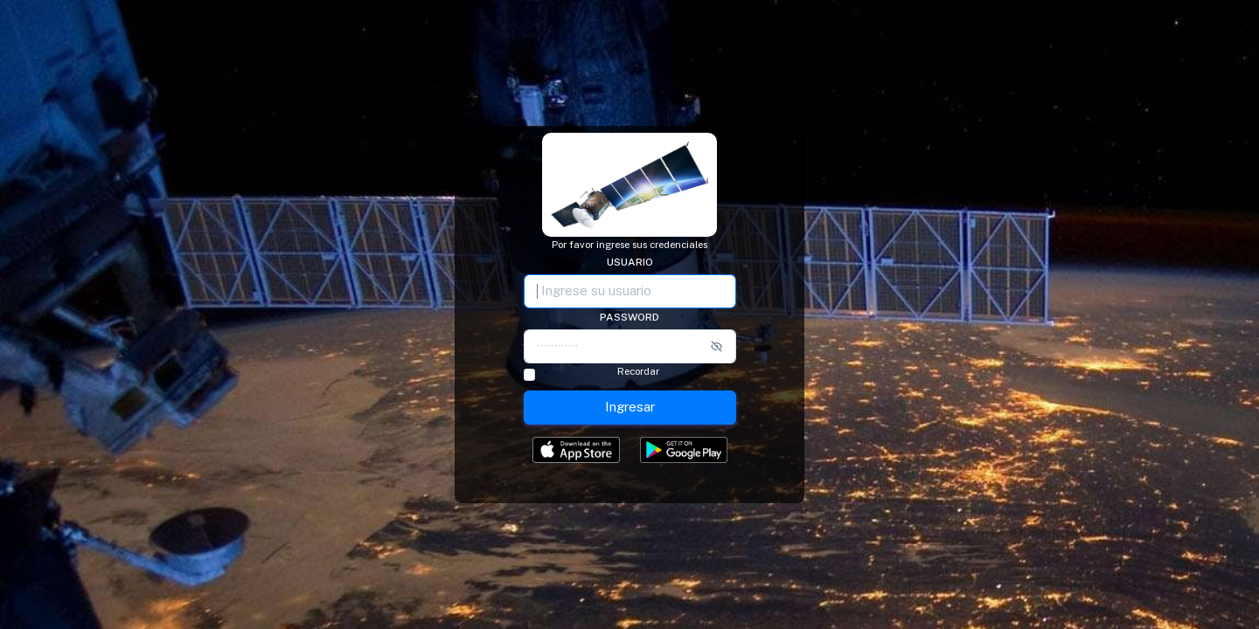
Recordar (638, 372)
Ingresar (630, 406)
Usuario (630, 262)
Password (629, 317)
